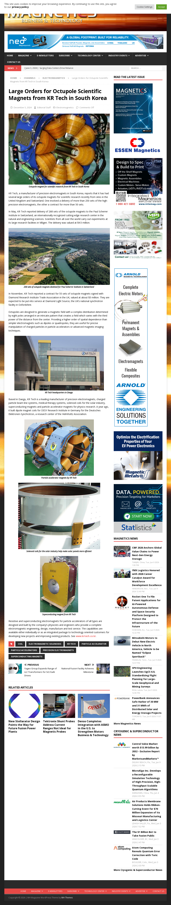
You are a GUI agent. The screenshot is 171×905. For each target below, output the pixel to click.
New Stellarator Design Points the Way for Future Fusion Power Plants (24, 726)
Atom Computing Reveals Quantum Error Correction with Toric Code (146, 853)
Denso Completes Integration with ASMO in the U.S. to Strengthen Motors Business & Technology (93, 728)
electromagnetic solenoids (45, 643)
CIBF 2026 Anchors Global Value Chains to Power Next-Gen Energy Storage (147, 553)
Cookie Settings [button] (144, 6)
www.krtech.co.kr (86, 636)
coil (20, 643)
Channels (29, 77)
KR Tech (71, 643)
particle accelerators (24, 650)
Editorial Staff (44, 107)
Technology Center (89, 55)
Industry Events (117, 55)
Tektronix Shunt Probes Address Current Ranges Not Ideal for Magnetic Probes (59, 726)
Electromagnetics (65, 107)
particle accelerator (94, 643)
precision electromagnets (58, 650)
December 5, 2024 (23, 107)
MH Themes (67, 897)
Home (10, 55)
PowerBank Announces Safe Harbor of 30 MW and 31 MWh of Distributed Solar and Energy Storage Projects (146, 705)
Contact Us (13, 62)
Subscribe (64, 55)
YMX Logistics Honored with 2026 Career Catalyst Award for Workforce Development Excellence (147, 578)
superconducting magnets (26, 656)
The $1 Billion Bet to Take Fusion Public (144, 833)
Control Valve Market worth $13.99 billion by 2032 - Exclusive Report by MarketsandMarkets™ (146, 751)
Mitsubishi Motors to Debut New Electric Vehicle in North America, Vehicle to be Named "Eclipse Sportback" (145, 647)
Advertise (140, 55)
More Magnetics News (127, 723)
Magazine (23, 55)
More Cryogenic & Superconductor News (138, 870)
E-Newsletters (45, 55)
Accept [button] (161, 6)
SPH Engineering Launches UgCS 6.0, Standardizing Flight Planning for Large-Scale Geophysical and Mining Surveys (145, 677)
